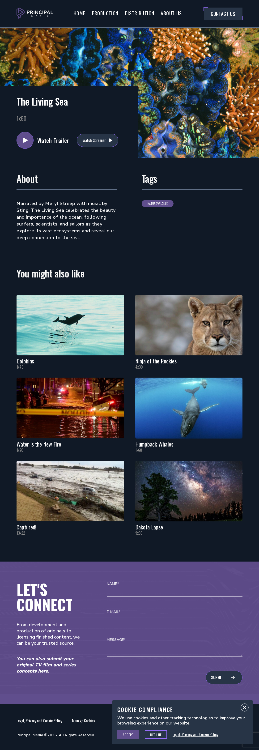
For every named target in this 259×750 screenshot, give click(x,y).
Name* (113, 584)
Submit (217, 677)
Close (245, 709)
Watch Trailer (25, 140)
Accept (128, 734)
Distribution (139, 13)
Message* (116, 640)
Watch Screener (94, 140)
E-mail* (113, 612)
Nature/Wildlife (158, 203)
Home (79, 13)
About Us (171, 13)
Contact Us (223, 13)
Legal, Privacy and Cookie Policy (39, 721)
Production (105, 13)
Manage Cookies (83, 721)
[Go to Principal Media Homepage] (35, 14)
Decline (155, 734)
